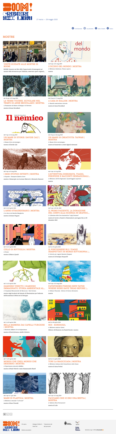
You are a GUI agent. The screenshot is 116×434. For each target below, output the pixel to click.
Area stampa (101, 28)
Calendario (89, 28)
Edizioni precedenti (26, 430)
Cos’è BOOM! (78, 28)
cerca (111, 28)
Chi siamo (24, 424)
